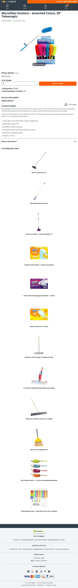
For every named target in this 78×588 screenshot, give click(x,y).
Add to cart (57, 83)
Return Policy (27, 549)
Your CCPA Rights (30, 583)
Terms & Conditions (62, 549)
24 (24, 91)
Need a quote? (8, 101)
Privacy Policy (49, 549)
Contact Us (13, 549)
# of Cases (6, 80)
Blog (62, 540)
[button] (45, 7)
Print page (72, 104)
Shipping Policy (38, 549)
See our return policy (10, 97)
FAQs (20, 549)
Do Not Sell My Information (45, 583)
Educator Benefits (41, 540)
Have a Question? (10, 141)
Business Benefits (54, 540)
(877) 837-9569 (70, 1)
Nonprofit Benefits (27, 540)
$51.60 (15, 88)
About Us (17, 540)
